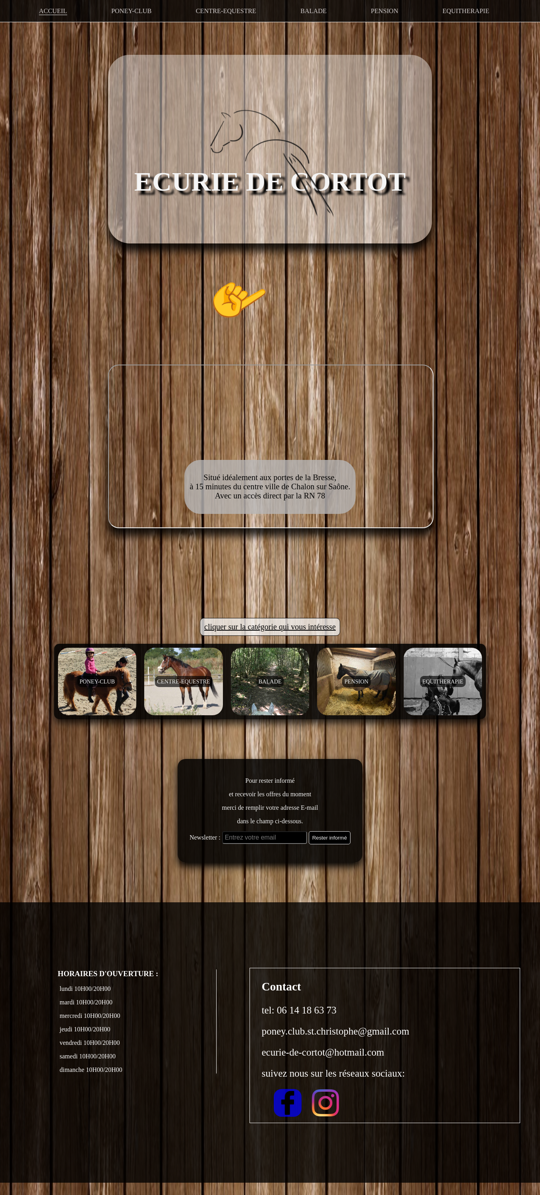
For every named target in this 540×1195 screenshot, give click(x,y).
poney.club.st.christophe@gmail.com (335, 1043)
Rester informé (329, 850)
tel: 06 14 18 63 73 (299, 1022)
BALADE (313, 10)
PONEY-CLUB (131, 10)
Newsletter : (205, 849)
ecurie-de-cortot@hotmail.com (323, 1064)
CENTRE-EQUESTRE (225, 10)
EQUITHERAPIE (466, 10)
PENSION (385, 10)
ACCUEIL (53, 10)
